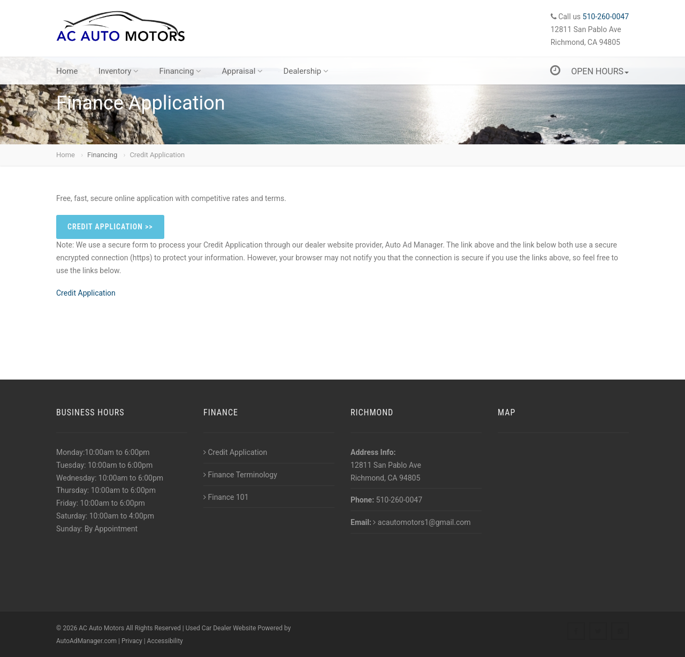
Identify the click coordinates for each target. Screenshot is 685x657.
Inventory (118, 71)
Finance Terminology (240, 474)
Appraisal (242, 71)
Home (67, 71)
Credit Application (157, 155)
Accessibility (165, 641)
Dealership (306, 71)
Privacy (131, 641)
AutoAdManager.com (86, 641)
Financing (180, 71)
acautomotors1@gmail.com (421, 522)
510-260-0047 (606, 16)
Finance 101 (226, 497)
